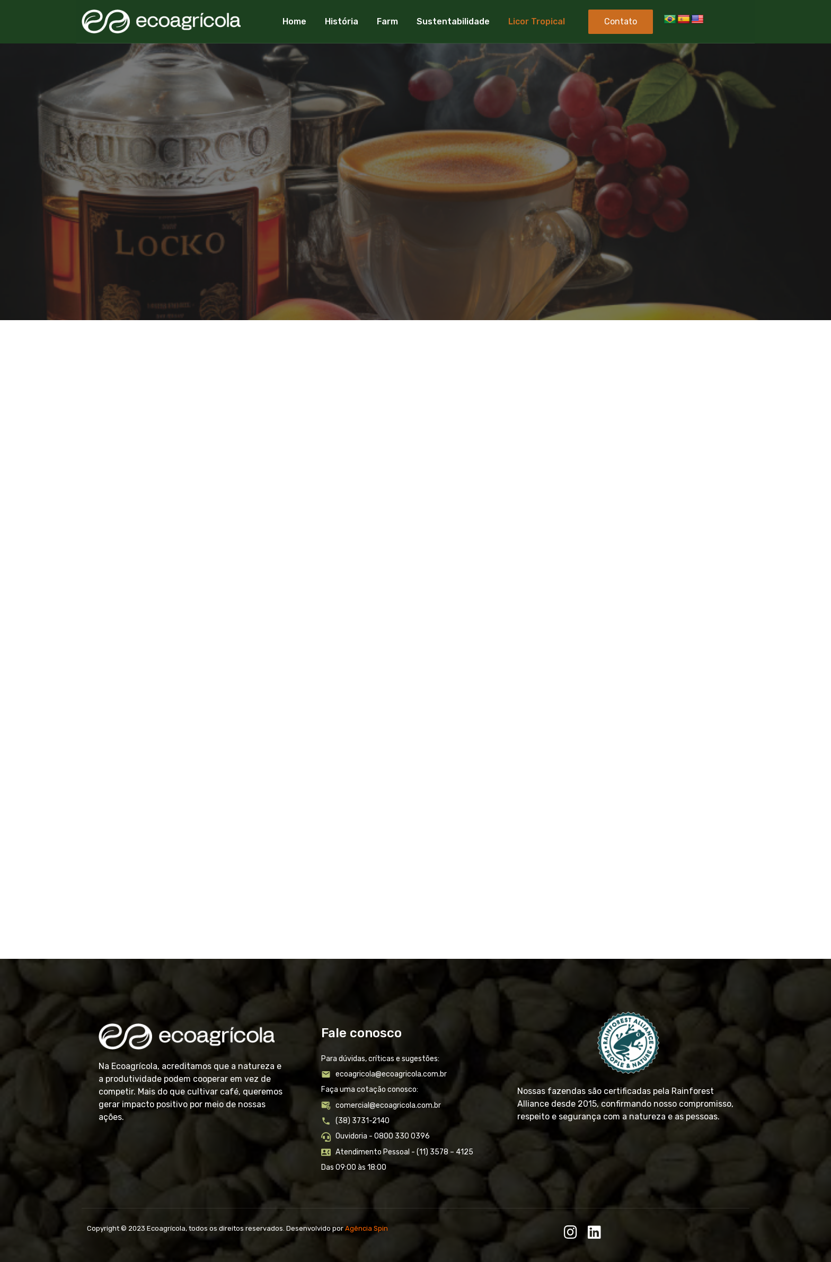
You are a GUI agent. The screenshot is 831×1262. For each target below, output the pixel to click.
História (341, 21)
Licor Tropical (536, 21)
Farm (387, 21)
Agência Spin (366, 1228)
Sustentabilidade (453, 21)
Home (294, 21)
